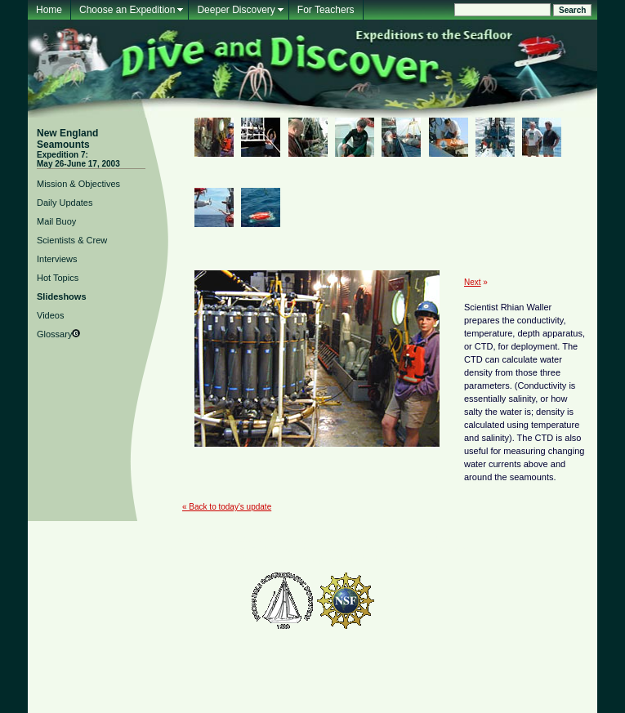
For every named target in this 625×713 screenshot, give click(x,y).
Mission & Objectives (78, 184)
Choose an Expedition (127, 10)
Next (472, 282)
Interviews (57, 259)
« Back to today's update (226, 506)
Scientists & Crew (72, 240)
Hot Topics (57, 278)
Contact (435, 539)
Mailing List (196, 539)
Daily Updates (64, 202)
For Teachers (326, 10)
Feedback (246, 539)
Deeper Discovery (236, 10)
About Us (393, 539)
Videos (50, 315)
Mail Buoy (56, 221)
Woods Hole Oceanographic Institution (313, 559)
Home (49, 10)
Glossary (54, 334)
